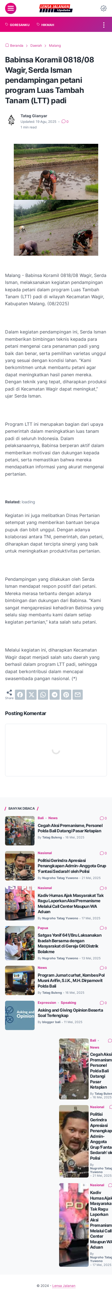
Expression (47, 1002)
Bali (41, 818)
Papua (43, 928)
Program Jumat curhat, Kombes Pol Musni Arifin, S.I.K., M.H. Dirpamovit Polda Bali (71, 980)
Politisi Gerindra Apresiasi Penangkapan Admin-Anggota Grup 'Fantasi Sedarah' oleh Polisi (72, 866)
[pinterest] (66, 695)
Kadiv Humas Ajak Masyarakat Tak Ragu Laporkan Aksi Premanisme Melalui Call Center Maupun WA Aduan (71, 904)
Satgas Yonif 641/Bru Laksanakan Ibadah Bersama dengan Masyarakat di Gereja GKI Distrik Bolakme (69, 943)
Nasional (45, 853)
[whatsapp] (43, 695)
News (53, 818)
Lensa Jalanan (63, 1286)
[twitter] (31, 695)
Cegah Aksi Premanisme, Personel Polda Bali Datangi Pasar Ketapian (70, 828)
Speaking (68, 1002)
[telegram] (55, 695)
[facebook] (20, 695)
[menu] (10, 8)
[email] (78, 695)
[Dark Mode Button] (103, 8)
